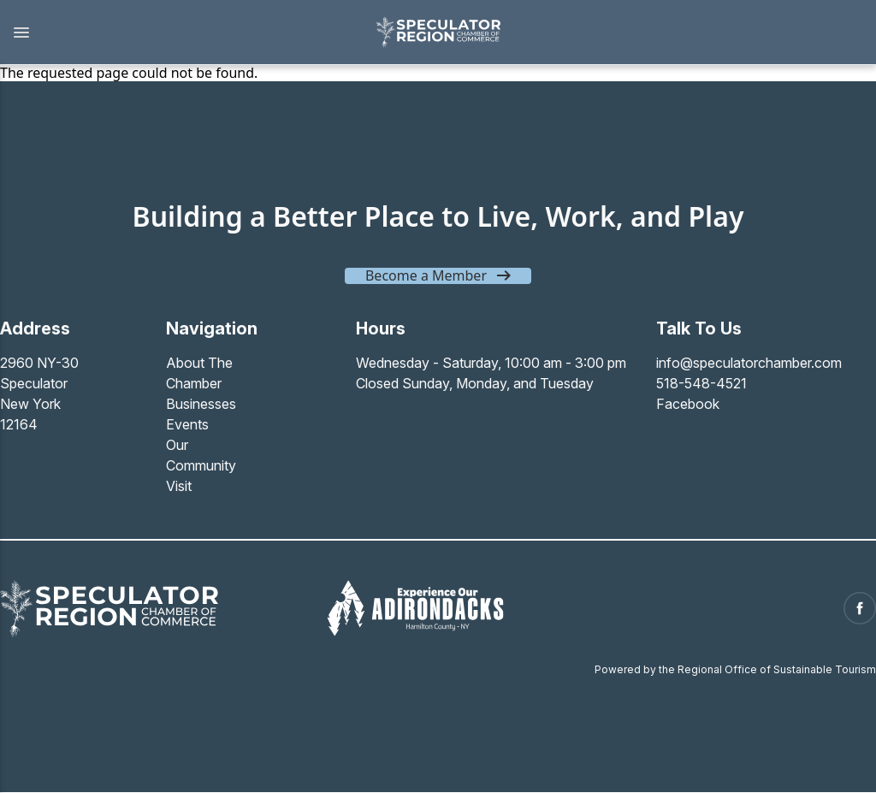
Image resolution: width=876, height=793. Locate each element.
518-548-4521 (701, 383)
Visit (179, 485)
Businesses (201, 403)
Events (187, 424)
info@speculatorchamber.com (749, 362)
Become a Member (426, 275)
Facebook (687, 403)
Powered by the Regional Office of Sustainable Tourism (735, 669)
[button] (179, 32)
